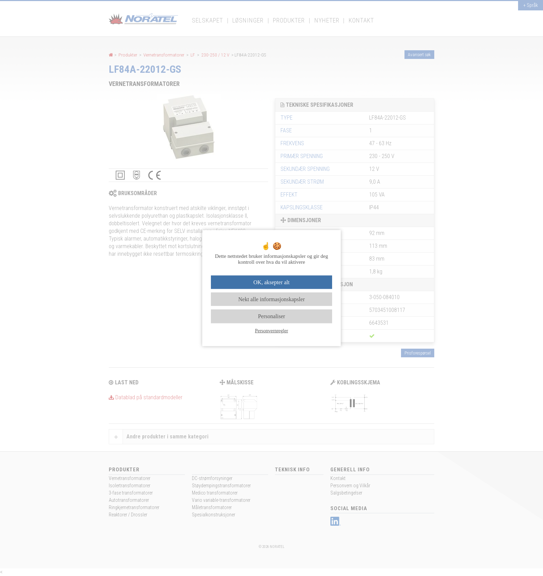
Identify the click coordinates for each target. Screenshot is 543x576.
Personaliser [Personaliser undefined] (271, 316)
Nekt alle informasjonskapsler (271, 299)
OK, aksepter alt (271, 282)
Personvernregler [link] (271, 330)
